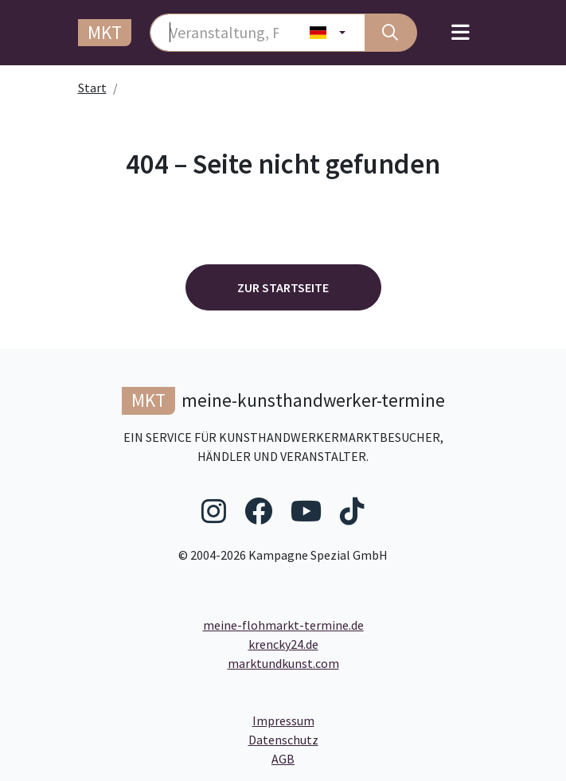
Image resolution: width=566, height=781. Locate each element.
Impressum (343, 719)
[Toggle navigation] (460, 32)
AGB (413, 758)
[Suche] (391, 33)
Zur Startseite (283, 287)
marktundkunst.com (283, 663)
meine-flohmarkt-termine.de (283, 625)
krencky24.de (283, 644)
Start (92, 88)
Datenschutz (347, 739)
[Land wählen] (328, 33)
